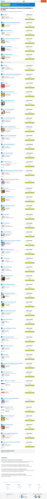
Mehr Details (29, 17)
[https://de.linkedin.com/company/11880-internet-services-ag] (13, 496)
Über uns (7, 486)
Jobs (7, 490)
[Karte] (31, 11)
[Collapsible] (33, 460)
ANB (38, 490)
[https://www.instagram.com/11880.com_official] (9, 496)
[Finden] (24, 1)
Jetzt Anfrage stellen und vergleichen (5, 5)
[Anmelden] (36, 1)
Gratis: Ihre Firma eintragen (43, 1)
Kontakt (30, 486)
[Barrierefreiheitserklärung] (39, 1)
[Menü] (40, 1)
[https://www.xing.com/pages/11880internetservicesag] (11, 496)
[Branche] (11, 1)
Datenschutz (39, 487)
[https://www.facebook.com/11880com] (5, 496)
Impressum (39, 486)
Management (7, 487)
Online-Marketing (20, 486)
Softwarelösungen (20, 487)
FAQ (29, 487)
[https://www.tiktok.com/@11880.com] (7, 496)
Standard (20, 11)
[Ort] (19, 1)
